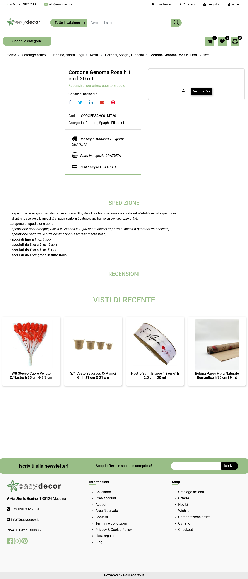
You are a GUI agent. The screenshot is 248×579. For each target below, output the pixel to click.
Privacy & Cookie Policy (114, 530)
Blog (99, 542)
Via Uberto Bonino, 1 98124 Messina (38, 499)
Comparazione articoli (195, 517)
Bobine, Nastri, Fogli (68, 55)
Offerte (183, 498)
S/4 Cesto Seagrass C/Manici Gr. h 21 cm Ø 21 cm (93, 375)
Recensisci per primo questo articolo (96, 85)
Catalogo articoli (35, 55)
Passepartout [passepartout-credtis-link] (133, 575)
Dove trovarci (162, 4)
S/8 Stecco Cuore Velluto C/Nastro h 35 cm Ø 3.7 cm (31, 375)
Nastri (94, 55)
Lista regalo (105, 536)
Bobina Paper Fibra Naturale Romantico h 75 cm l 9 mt (217, 375)
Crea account (106, 498)
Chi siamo (188, 4)
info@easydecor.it (60, 4)
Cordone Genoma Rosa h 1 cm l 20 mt (179, 55)
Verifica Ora (201, 91)
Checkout (185, 530)
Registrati (214, 4)
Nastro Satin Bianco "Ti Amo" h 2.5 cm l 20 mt (155, 375)
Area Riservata (107, 511)
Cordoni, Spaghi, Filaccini (124, 55)
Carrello (184, 523)
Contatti (102, 517)
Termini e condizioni (111, 523)
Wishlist (184, 511)
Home (11, 55)
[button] (176, 23)
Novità (183, 505)
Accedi (236, 4)
